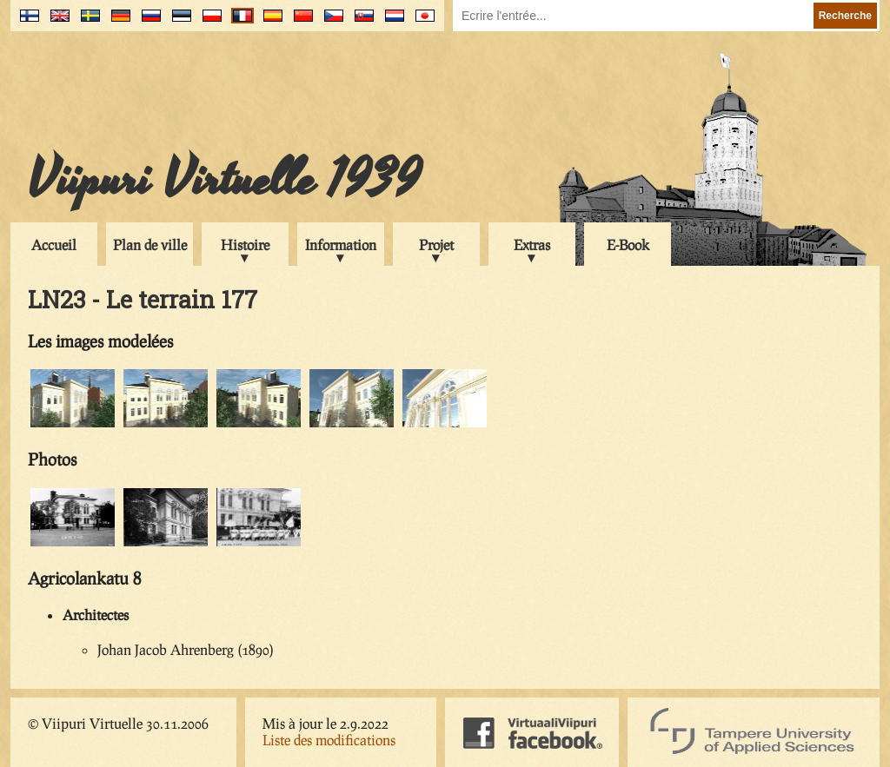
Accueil (53, 244)
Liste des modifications (328, 739)
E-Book (628, 244)
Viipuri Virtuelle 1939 (224, 180)
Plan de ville (150, 244)
